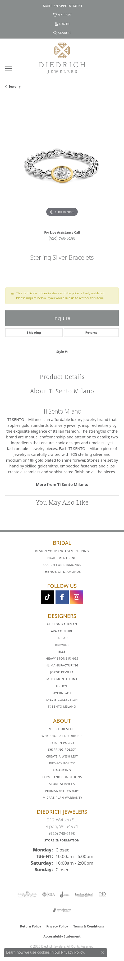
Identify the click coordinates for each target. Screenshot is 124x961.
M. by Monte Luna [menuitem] (62, 679)
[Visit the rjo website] (103, 894)
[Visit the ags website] (27, 894)
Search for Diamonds (62, 565)
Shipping (34, 332)
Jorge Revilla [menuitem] (62, 672)
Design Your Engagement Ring (62, 551)
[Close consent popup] (102, 952)
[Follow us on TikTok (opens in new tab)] (47, 597)
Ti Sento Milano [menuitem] (62, 706)
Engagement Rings (62, 558)
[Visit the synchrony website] (62, 910)
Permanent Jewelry (62, 791)
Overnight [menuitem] (62, 693)
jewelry (15, 86)
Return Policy (62, 743)
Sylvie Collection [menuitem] (62, 700)
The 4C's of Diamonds (62, 572)
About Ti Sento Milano (62, 391)
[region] (62, 161)
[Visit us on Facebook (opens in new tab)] (62, 597)
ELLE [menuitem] (62, 652)
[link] (62, 5)
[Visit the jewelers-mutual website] (84, 894)
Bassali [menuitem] (62, 638)
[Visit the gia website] (48, 894)
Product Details (62, 376)
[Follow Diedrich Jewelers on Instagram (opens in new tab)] (76, 597)
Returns (91, 332)
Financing (62, 770)
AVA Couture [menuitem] (62, 631)
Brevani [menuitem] (62, 645)
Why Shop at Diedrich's (62, 736)
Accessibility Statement (61, 936)
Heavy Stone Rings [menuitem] (62, 658)
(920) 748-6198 (62, 238)
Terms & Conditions (88, 926)
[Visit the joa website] (65, 894)
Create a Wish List (62, 756)
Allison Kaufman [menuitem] (62, 624)
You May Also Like (62, 502)
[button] (62, 14)
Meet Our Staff (62, 729)
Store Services (62, 784)
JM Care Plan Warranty (62, 797)
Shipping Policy (62, 749)
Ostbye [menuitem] (62, 686)
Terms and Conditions (62, 777)
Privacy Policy (62, 763)
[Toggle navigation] (8, 68)
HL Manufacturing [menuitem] (62, 665)
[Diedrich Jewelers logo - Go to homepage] (62, 57)
